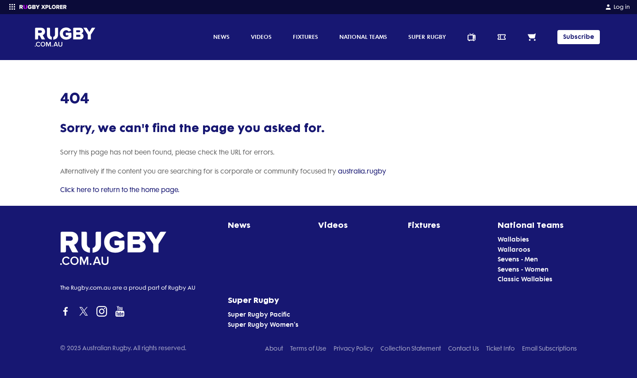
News (221, 36)
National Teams (363, 36)
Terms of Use (308, 348)
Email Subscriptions (549, 348)
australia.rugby (362, 171)
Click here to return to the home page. (120, 190)
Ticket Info (500, 348)
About (274, 348)
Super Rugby (427, 36)
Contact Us (463, 348)
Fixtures (305, 36)
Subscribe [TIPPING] (578, 37)
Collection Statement (410, 348)
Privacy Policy (353, 348)
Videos (261, 36)
